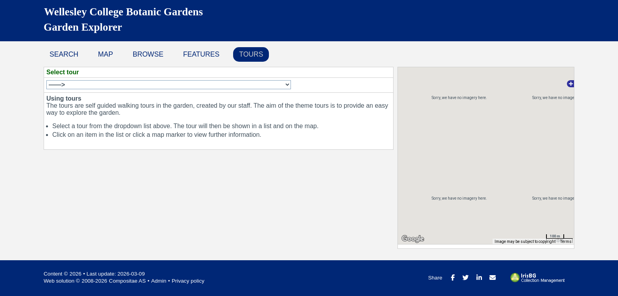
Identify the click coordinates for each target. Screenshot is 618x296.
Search (64, 54)
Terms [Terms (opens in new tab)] (566, 241)
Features (201, 54)
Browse (147, 54)
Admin (158, 281)
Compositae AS (127, 281)
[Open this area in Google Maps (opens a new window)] (413, 239)
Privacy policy (188, 281)
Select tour (62, 72)
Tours (251, 54)
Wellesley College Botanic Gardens (123, 12)
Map (105, 54)
